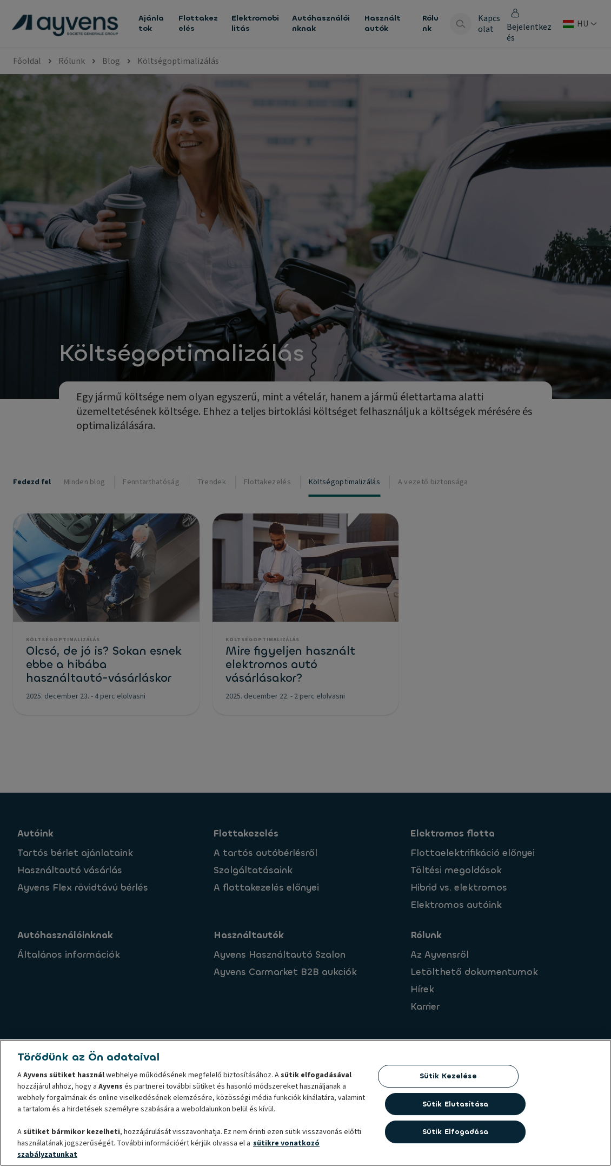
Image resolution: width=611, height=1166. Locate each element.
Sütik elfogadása (455, 1134)
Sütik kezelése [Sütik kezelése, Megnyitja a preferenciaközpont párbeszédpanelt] (448, 1078)
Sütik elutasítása (455, 1106)
